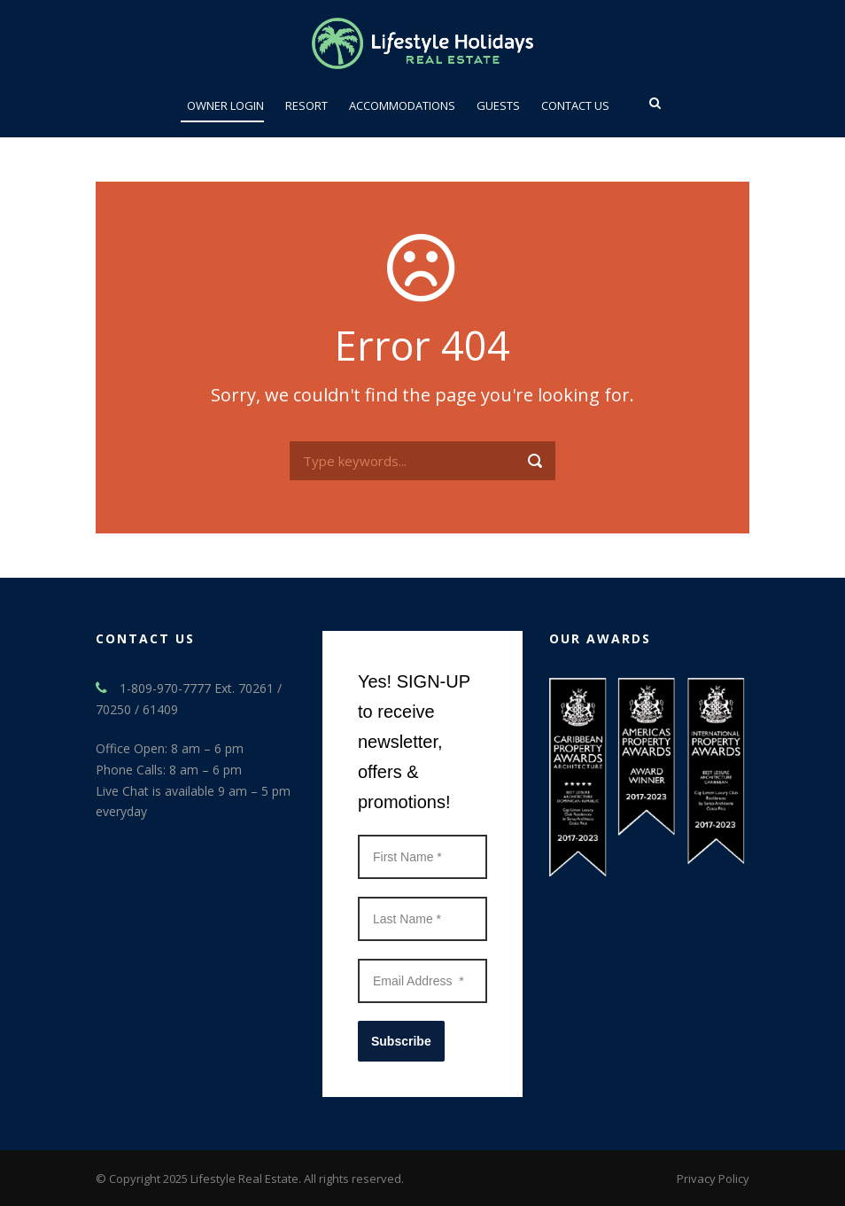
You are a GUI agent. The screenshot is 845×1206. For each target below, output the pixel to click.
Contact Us (575, 105)
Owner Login (225, 105)
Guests (498, 105)
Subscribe (401, 1041)
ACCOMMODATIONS (402, 105)
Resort (306, 105)
